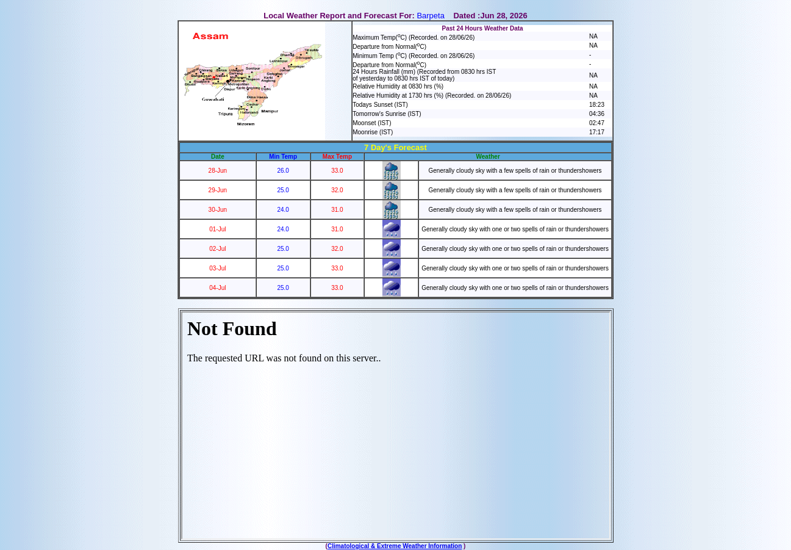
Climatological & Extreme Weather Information (394, 546)
